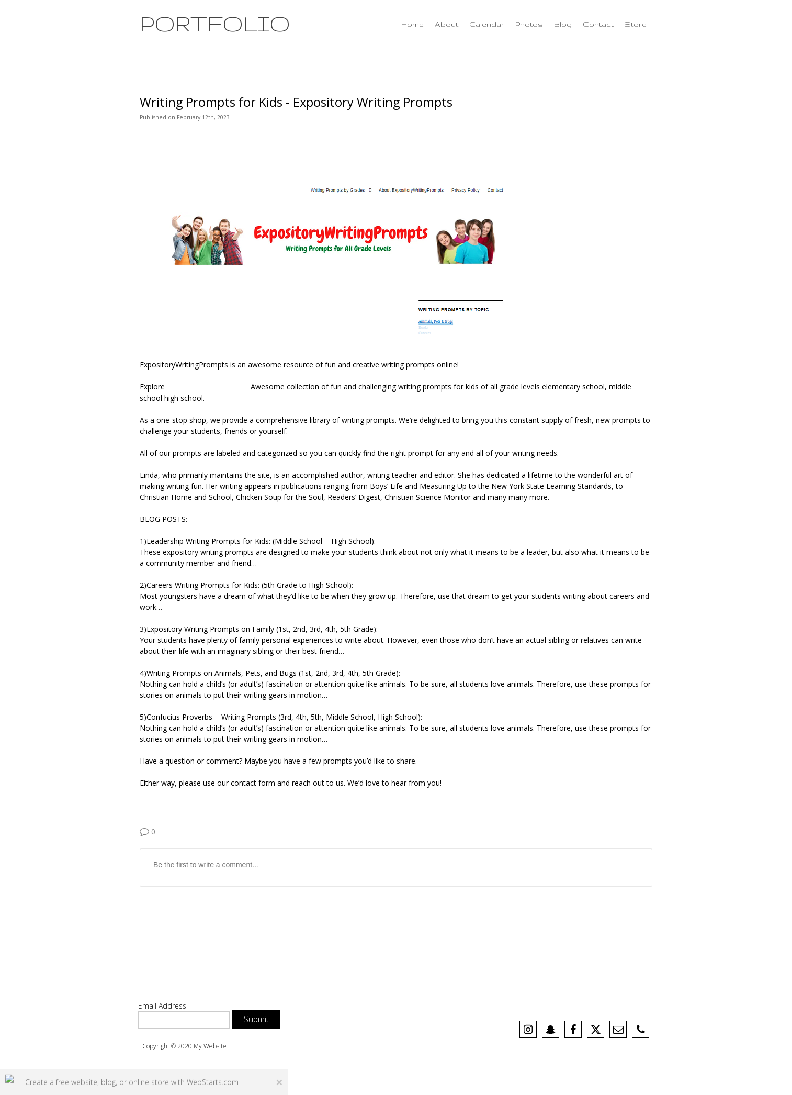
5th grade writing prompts (207, 387)
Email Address (162, 1006)
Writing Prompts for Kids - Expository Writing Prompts (296, 102)
